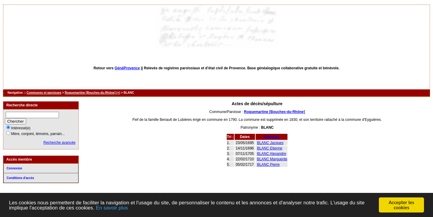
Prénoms (271, 137)
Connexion (14, 168)
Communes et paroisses (43, 92)
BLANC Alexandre (271, 154)
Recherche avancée (59, 142)
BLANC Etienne (269, 148)
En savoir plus (112, 208)
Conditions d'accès (20, 178)
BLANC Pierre (268, 164)
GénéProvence (127, 68)
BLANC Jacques (270, 143)
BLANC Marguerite (272, 159)
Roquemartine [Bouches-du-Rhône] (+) (92, 92)
